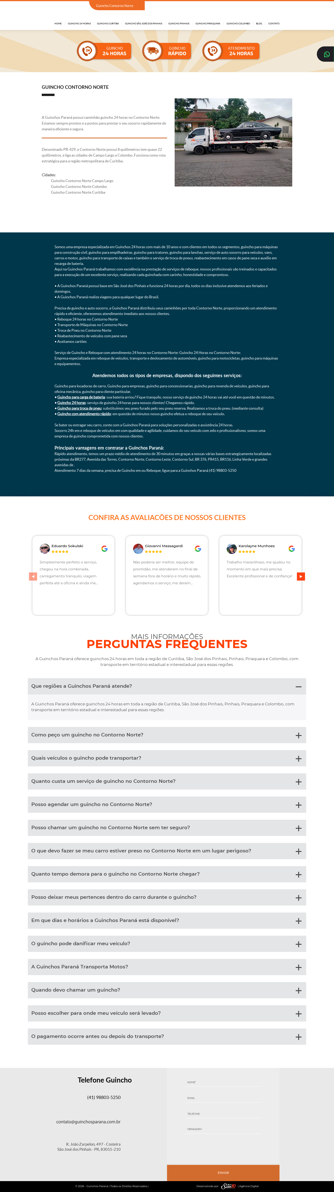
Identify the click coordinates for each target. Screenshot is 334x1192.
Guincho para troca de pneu (79, 408)
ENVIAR (223, 1173)
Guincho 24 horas (71, 403)
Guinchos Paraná (97, 1186)
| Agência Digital (239, 1186)
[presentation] (223, 1150)
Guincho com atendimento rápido (84, 414)
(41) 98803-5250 (265, 5)
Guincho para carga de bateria (81, 397)
